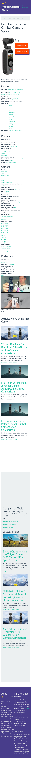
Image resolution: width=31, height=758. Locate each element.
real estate (12, 112)
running (11, 114)
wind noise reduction (6, 250)
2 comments (11, 401)
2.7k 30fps (3, 234)
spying (10, 120)
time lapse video (5, 179)
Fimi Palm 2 (15, 98)
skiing (10, 118)
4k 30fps (3, 186)
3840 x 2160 (18, 189)
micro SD (3, 154)
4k (11, 188)
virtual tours (12, 125)
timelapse (3, 220)
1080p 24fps (4, 223)
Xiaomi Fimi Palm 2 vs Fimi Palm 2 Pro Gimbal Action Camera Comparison (14, 349)
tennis (10, 123)
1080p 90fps (4, 232)
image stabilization (6, 247)
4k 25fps (3, 239)
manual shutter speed (7, 216)
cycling (10, 104)
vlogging (11, 127)
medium (11, 161)
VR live (10, 128)
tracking (3, 275)
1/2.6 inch (11, 209)
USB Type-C (4, 155)
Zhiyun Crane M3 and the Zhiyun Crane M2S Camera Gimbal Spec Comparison (15, 556)
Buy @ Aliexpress (22, 51)
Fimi (12, 100)
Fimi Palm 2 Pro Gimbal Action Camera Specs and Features (11, 94)
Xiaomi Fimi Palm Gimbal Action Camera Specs (12, 90)
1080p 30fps (4, 227)
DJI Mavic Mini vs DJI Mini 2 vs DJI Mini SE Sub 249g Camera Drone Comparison (15, 596)
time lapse (4, 177)
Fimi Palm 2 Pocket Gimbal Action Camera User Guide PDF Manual (11, 131)
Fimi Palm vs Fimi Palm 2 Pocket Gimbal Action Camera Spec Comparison (14, 387)
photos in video (5, 175)
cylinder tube (13, 147)
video (2, 181)
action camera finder (11, 8)
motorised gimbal (17, 202)
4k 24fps (3, 241)
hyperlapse (4, 172)
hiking (10, 109)
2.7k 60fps (4, 238)
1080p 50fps (4, 229)
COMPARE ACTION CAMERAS (10, 17)
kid (9, 111)
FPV (10, 107)
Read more (4, 363)
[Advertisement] (15, 456)
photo (2, 173)
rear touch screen (11, 163)
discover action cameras (10, 521)
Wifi (2, 261)
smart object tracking (6, 182)
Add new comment (12, 363)
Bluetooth (4, 263)
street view (12, 121)
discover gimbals (8, 527)
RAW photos (4, 218)
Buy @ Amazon (21, 45)
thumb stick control (18, 159)
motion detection (5, 248)
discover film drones (9, 524)
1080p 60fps (4, 230)
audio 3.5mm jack (5, 152)
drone (10, 105)
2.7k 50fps (4, 236)
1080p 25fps (4, 225)
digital (7, 191)
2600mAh (11, 265)
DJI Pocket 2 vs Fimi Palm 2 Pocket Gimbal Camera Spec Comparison (13, 425)
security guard (12, 116)
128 (15, 207)
